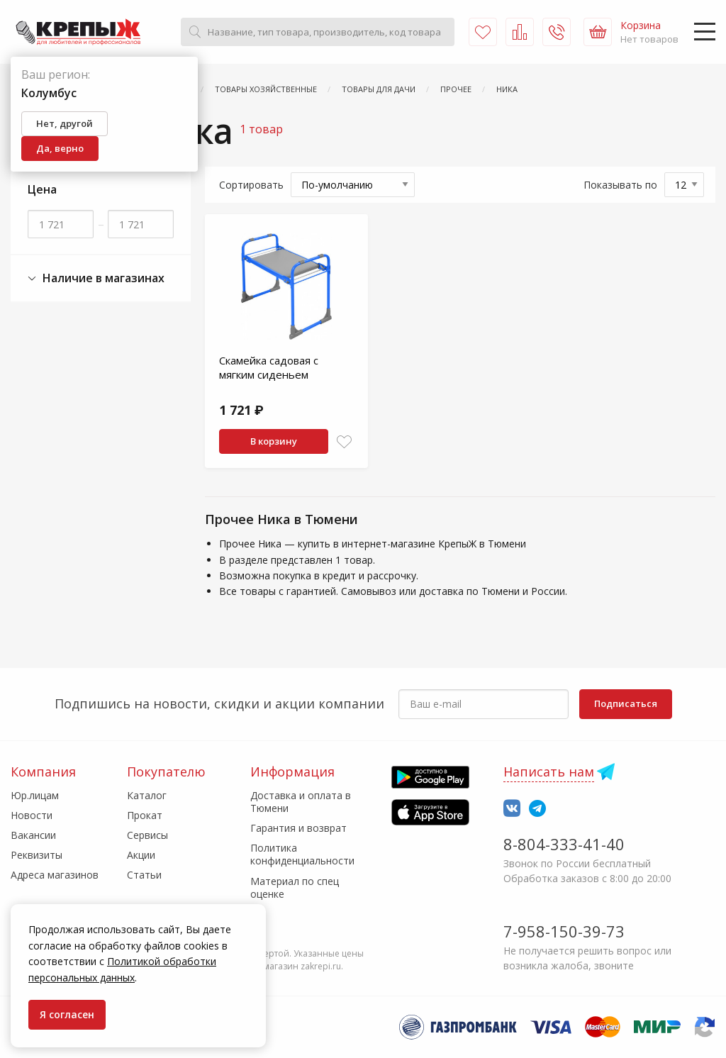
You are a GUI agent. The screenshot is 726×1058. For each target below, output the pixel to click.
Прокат (144, 815)
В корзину (273, 441)
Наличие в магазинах (96, 278)
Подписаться (625, 703)
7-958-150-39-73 (564, 931)
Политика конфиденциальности (302, 854)
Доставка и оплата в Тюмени (300, 802)
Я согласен (67, 1014)
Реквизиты (36, 855)
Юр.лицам (35, 795)
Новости (31, 815)
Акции (141, 855)
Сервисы (147, 835)
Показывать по (620, 184)
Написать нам (548, 771)
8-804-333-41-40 (564, 843)
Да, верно (60, 148)
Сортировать (251, 184)
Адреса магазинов (55, 874)
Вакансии (33, 835)
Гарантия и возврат (298, 828)
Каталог (147, 795)
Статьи (144, 874)
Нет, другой (64, 123)
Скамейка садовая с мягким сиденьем (268, 367)
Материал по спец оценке (294, 887)
